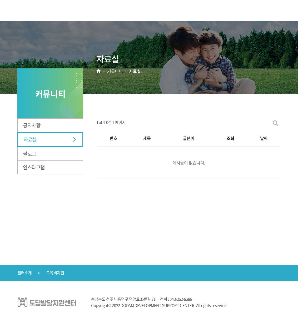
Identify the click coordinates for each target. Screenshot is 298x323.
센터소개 (24, 273)
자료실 (30, 139)
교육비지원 (55, 273)
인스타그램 (34, 167)
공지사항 (31, 125)
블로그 (29, 153)
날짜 (264, 138)
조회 (230, 138)
